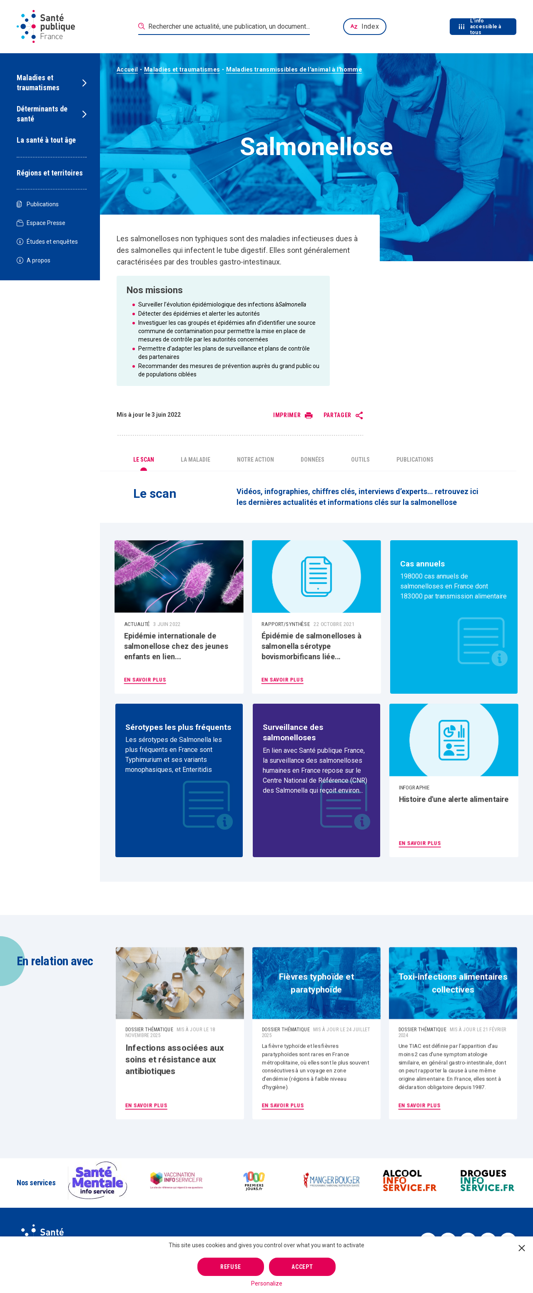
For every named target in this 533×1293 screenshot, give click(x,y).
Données (312, 459)
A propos (33, 260)
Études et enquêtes (47, 241)
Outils (360, 459)
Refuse (230, 1266)
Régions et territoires (50, 172)
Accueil (127, 69)
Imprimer (287, 415)
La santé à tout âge (46, 140)
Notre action (255, 459)
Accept (302, 1266)
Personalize (266, 1283)
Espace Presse (41, 223)
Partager (338, 415)
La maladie (195, 459)
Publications (38, 204)
